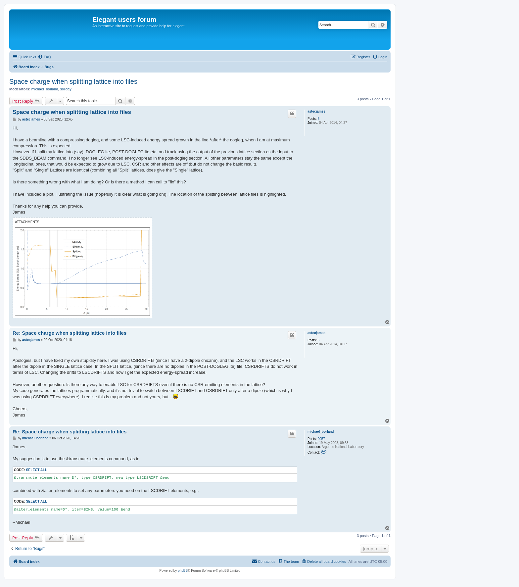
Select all (36, 470)
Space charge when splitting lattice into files (73, 81)
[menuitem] (44, 57)
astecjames (316, 111)
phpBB (183, 570)
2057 (321, 439)
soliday (65, 89)
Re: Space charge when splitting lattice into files (69, 333)
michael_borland (44, 89)
